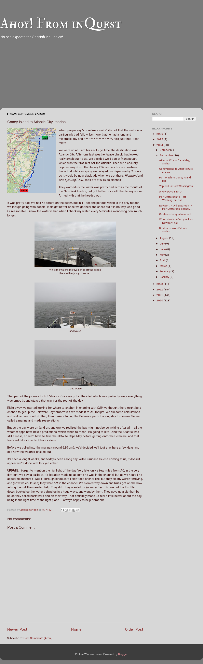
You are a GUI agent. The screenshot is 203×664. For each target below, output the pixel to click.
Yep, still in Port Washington (176, 186)
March (164, 265)
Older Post (134, 629)
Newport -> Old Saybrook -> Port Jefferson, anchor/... (175, 207)
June (163, 249)
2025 (160, 139)
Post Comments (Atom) (38, 638)
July (162, 243)
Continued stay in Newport (175, 214)
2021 (160, 295)
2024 (160, 145)
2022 (160, 289)
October (165, 149)
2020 (160, 300)
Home (76, 629)
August (164, 238)
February (165, 271)
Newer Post (17, 629)
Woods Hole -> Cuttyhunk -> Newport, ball (175, 221)
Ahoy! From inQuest (61, 24)
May (162, 254)
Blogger (122, 654)
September (167, 155)
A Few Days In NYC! (170, 191)
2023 (160, 283)
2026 (160, 133)
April (163, 260)
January (165, 276)
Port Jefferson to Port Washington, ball (172, 198)
